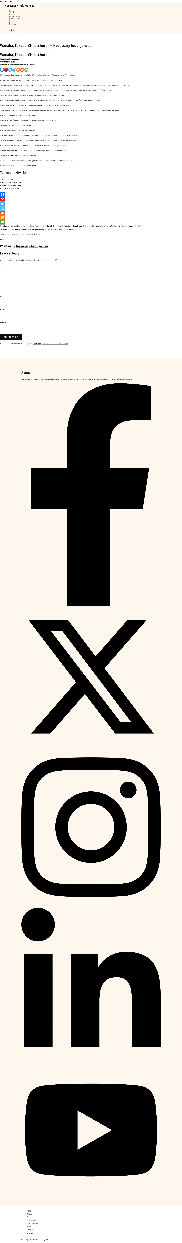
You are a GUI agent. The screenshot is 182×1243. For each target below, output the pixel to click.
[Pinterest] (6, 70)
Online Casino (14, 17)
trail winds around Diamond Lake (16, 100)
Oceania (24, 64)
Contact (12, 22)
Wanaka (24, 229)
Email (2, 309)
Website (3, 322)
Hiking (74, 226)
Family (44, 226)
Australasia (4, 64)
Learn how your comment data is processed (50, 344)
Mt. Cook (29, 85)
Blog (11, 20)
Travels (32, 64)
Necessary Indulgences (19, 5)
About (11, 13)
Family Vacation (64, 226)
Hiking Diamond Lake (85, 226)
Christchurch (5, 226)
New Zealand (15, 64)
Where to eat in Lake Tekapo (39, 229)
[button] (12, 30)
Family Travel (52, 226)
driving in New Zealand (32, 226)
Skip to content (6, 1)
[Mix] (18, 70)
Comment (4, 265)
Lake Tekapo (100, 226)
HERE (52, 80)
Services (12, 15)
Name (3, 297)
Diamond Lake (16, 226)
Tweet (2, 239)
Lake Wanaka (111, 226)
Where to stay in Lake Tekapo (63, 229)
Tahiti (12, 155)
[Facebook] (2, 70)
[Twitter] (10, 70)
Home (11, 11)
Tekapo (17, 229)
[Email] (26, 70)
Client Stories (14, 18)
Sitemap (12, 24)
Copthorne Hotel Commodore (26, 150)
